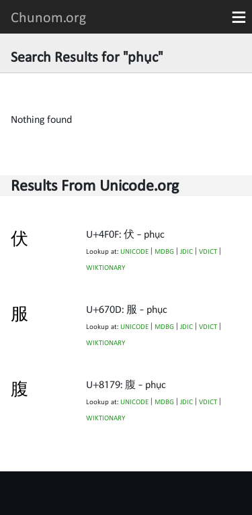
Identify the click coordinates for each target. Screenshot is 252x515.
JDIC (186, 251)
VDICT (208, 251)
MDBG (164, 251)
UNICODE (134, 251)
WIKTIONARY (105, 267)
